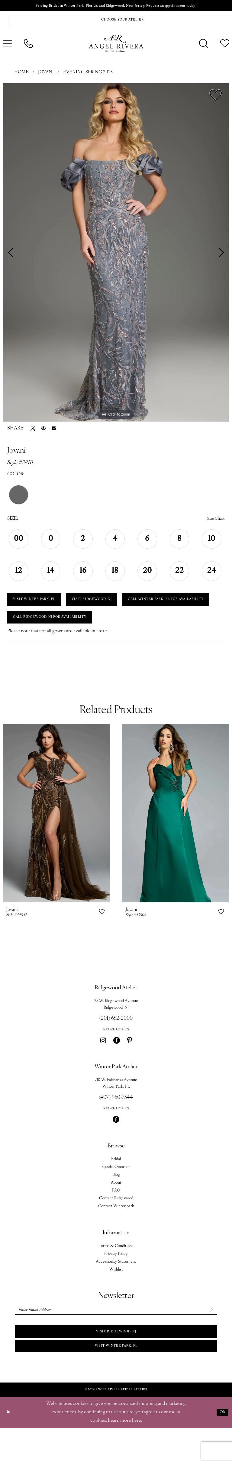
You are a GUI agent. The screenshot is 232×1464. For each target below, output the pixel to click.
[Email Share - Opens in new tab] (54, 431)
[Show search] (203, 46)
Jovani (46, 75)
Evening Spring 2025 (88, 75)
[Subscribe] (210, 1340)
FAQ (116, 1221)
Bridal (116, 1189)
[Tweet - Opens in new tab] (33, 430)
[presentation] (56, 843)
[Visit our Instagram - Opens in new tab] (103, 1070)
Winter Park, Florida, (74, 6)
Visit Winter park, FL (116, 1381)
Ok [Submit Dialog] (221, 1448)
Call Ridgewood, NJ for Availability (58, 646)
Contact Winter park (116, 1236)
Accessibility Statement (116, 1292)
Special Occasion (116, 1197)
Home (21, 75)
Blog (116, 1205)
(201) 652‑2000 (116, 1048)
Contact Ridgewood (116, 1228)
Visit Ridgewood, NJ (116, 1364)
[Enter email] (116, 1340)
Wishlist (116, 1300)
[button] (101, 941)
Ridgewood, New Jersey (127, 6)
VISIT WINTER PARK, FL (39, 604)
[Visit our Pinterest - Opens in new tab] (129, 1070)
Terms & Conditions (116, 1276)
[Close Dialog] (9, 1448)
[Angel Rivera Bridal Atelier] (116, 46)
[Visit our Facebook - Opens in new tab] (116, 1070)
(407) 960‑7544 (116, 1128)
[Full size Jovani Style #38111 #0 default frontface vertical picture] (116, 255)
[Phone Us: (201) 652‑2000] (28, 46)
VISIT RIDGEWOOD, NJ (107, 604)
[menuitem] (28, 46)
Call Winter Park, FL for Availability (59, 625)
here (136, 1456)
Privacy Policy (116, 1284)
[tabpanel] (116, 255)
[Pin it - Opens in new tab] (43, 430)
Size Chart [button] (214, 521)
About (116, 1213)
